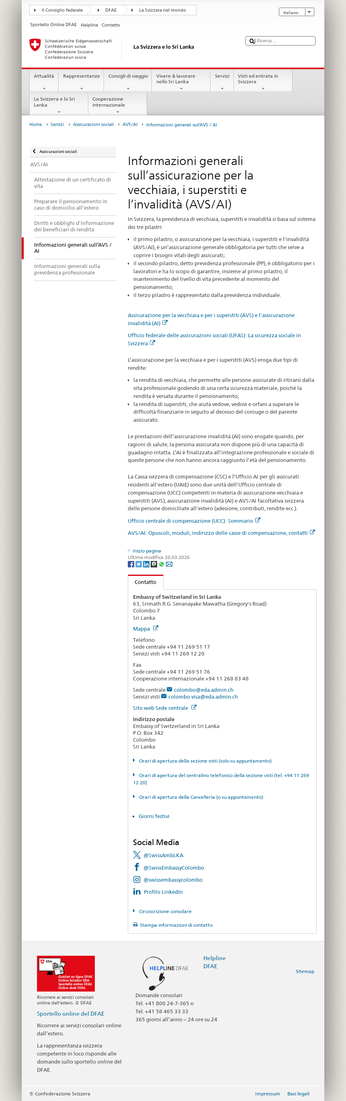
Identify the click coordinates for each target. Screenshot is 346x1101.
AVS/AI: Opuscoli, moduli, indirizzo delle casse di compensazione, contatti (221, 533)
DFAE (111, 10)
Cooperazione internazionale (118, 105)
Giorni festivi (154, 816)
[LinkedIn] (147, 564)
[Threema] (154, 564)
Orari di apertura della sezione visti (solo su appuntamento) (205, 761)
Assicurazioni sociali (93, 124)
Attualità (44, 82)
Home (35, 124)
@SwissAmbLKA (163, 855)
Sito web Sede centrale (165, 708)
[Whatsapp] (162, 564)
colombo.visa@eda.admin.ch (203, 696)
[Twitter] (139, 564)
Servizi (222, 82)
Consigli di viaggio (128, 82)
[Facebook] (131, 564)
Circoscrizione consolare (165, 911)
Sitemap (305, 971)
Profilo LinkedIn (163, 892)
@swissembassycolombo (173, 879)
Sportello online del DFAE (70, 1013)
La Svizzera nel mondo (162, 10)
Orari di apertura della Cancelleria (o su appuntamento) (200, 797)
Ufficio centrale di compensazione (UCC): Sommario (194, 521)
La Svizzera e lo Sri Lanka (59, 105)
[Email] (169, 564)
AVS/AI (130, 124)
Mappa (145, 628)
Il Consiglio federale (62, 10)
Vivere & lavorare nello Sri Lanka (181, 82)
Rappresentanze (81, 82)
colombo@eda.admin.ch (203, 690)
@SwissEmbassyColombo (173, 867)
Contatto (142, 582)
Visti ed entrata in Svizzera (263, 82)
